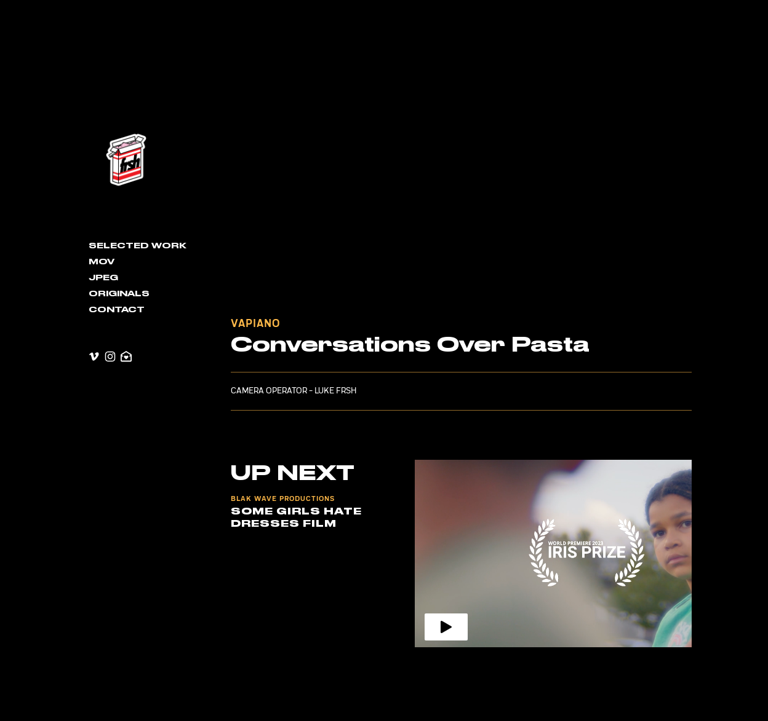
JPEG (103, 278)
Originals (119, 293)
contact (117, 309)
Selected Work (137, 246)
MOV (101, 262)
